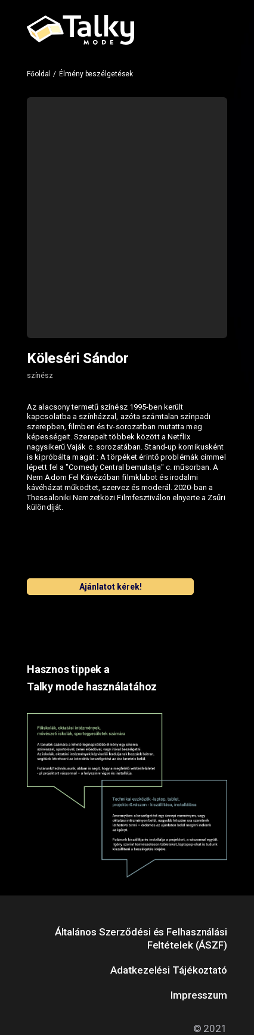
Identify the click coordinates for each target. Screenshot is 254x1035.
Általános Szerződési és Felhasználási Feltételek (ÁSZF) (141, 938)
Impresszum (199, 995)
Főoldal (38, 74)
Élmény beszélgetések (96, 74)
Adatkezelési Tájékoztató (168, 970)
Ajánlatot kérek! (110, 586)
